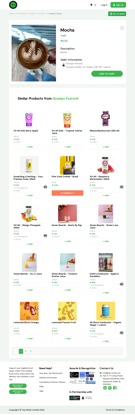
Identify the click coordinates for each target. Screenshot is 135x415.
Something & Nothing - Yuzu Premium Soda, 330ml (28, 178)
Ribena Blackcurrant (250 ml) (104, 131)
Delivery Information (48, 378)
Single (63, 36)
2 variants (67, 194)
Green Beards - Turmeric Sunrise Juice (64, 275)
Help (41, 392)
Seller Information (71, 60)
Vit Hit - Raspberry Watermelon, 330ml (99, 178)
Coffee (41, 14)
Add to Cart (107, 75)
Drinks (32, 14)
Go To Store (117, 14)
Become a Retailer (20, 387)
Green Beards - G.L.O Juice (28, 274)
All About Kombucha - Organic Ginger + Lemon (105, 324)
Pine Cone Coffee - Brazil (65, 177)
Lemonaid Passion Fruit (64, 323)
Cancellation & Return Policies (52, 383)
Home (11, 14)
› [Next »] (35, 352)
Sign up (118, 5)
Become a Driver (20, 393)
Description (67, 49)
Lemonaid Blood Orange (26, 323)
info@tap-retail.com (111, 374)
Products (22, 14)
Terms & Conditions (115, 410)
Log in (104, 5)
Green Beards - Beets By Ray (67, 226)
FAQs (41, 387)
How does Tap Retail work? (51, 374)
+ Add (29, 147)
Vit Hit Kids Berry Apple (26, 131)
